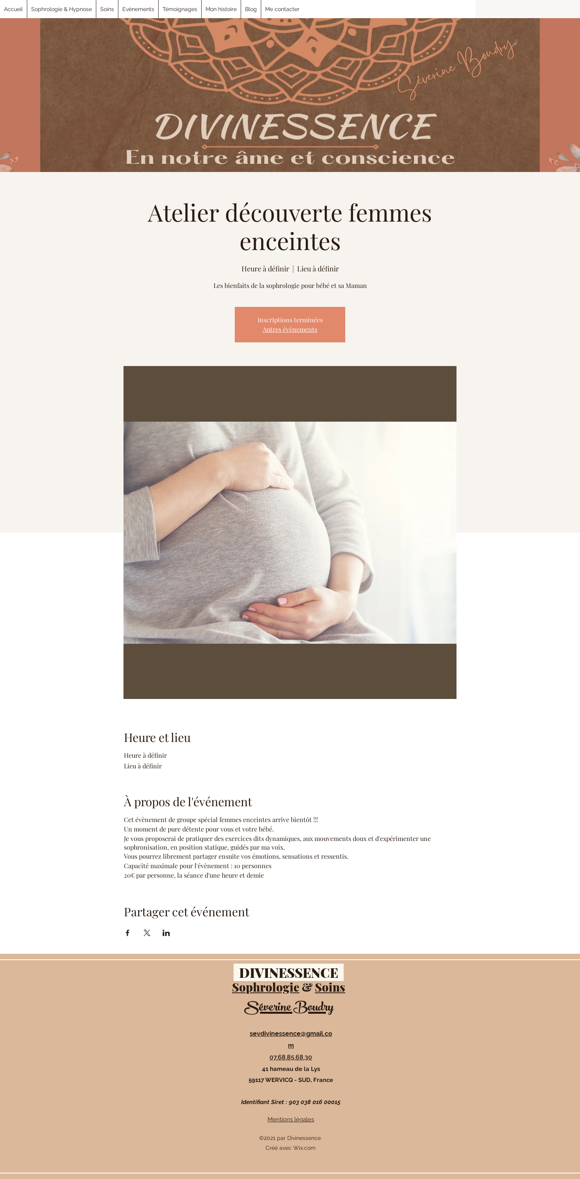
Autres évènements (290, 329)
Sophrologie (265, 986)
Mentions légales (291, 1119)
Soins (330, 986)
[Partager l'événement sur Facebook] (127, 933)
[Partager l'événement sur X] (147, 933)
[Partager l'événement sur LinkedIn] (166, 933)
